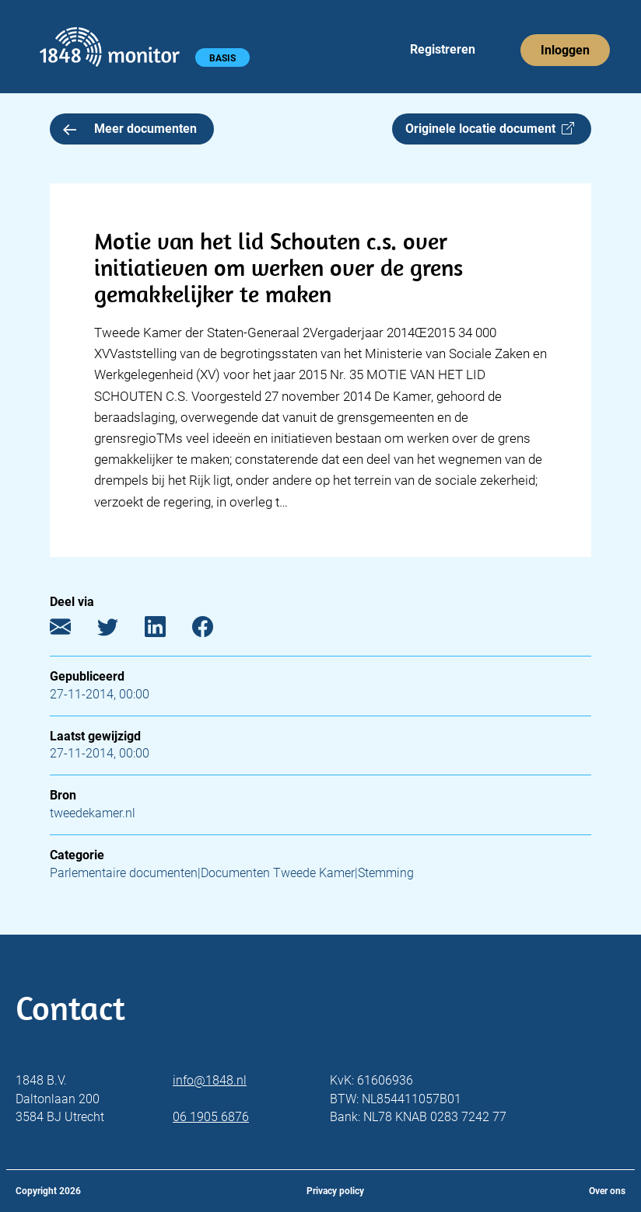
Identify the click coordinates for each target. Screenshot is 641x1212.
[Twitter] (119, 629)
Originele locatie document (489, 128)
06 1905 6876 (211, 1116)
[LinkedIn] (167, 629)
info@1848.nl (210, 1080)
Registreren (442, 49)
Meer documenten (130, 128)
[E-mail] (72, 629)
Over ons (607, 1191)
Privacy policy (335, 1191)
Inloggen (565, 50)
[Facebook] (214, 629)
